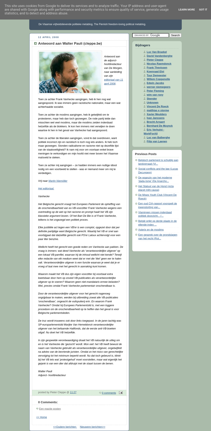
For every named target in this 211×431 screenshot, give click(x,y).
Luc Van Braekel (157, 52)
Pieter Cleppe (155, 59)
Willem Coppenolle (158, 79)
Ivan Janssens (155, 118)
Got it (203, 9)
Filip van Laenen (157, 141)
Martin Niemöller (57, 181)
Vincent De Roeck (158, 106)
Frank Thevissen (157, 67)
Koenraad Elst (155, 71)
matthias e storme (158, 110)
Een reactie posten (50, 408)
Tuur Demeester (156, 75)
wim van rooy (155, 94)
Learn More (186, 9)
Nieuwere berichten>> (92, 426)
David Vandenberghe (159, 55)
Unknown (152, 102)
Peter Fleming (155, 90)
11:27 (73, 392)
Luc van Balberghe (158, 137)
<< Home (41, 417)
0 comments (109, 393)
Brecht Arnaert (156, 121)
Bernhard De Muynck (160, 125)
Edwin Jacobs (155, 83)
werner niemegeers (158, 87)
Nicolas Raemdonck (159, 63)
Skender (152, 98)
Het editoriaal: (46, 188)
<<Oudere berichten (65, 426)
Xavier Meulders (157, 114)
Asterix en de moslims (151, 229)
